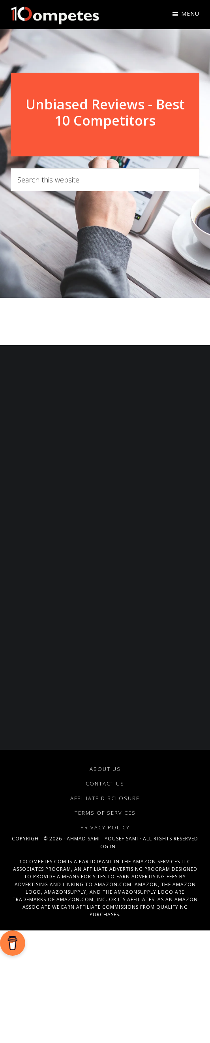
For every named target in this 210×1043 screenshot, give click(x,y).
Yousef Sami (121, 838)
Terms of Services (105, 812)
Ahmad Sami (83, 838)
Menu (190, 13)
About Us (105, 768)
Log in (107, 846)
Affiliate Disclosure (105, 798)
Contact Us (105, 783)
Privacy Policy (105, 827)
